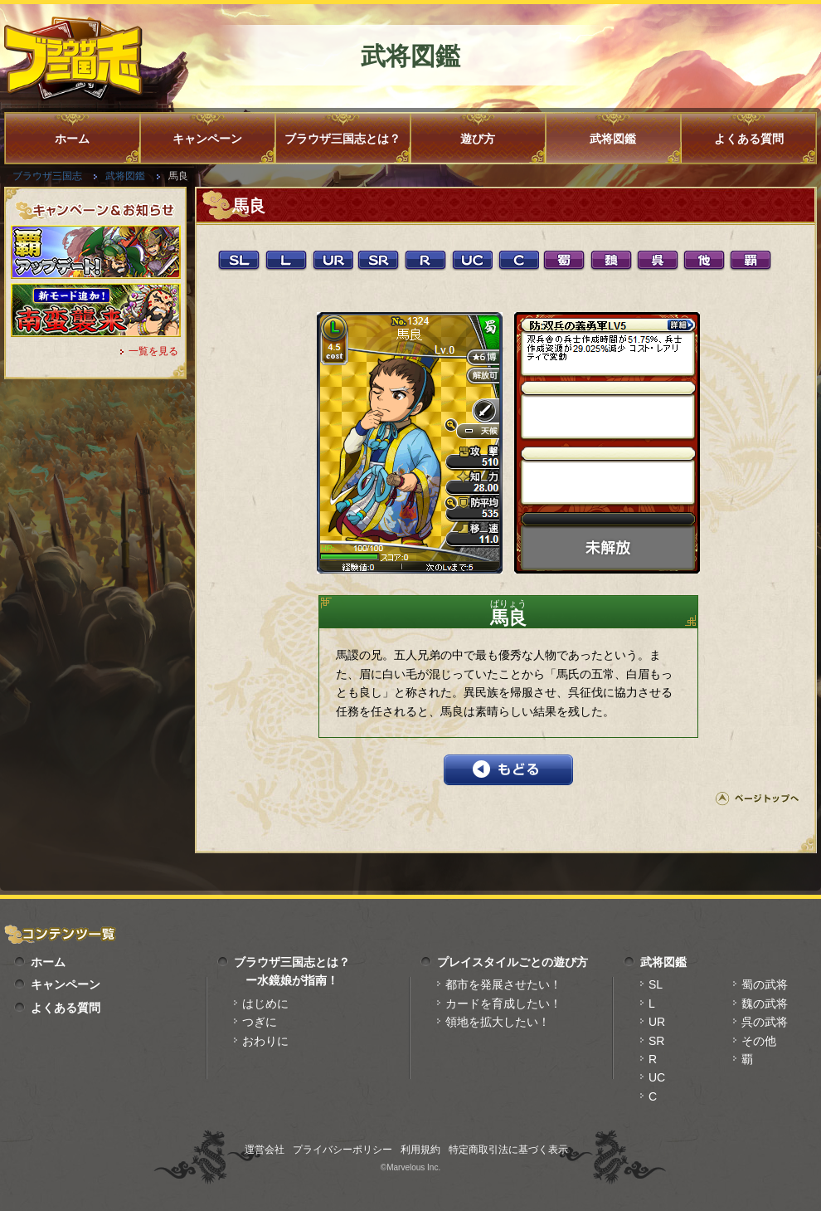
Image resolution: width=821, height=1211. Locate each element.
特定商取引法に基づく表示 (508, 1149)
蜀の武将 (764, 984)
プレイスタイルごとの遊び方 (512, 962)
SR (656, 1040)
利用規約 (420, 1149)
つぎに (259, 1021)
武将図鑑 (613, 138)
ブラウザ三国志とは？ (342, 138)
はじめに (265, 1003)
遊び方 (477, 138)
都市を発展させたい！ (503, 984)
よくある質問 (749, 138)
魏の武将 (764, 1003)
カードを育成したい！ (503, 1003)
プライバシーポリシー (342, 1149)
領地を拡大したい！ (497, 1021)
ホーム (72, 138)
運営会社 (264, 1149)
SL (656, 984)
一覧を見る (153, 351)
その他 (758, 1040)
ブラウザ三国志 (47, 176)
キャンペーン (207, 138)
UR (657, 1021)
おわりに (265, 1040)
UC (657, 1077)
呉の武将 (764, 1021)
